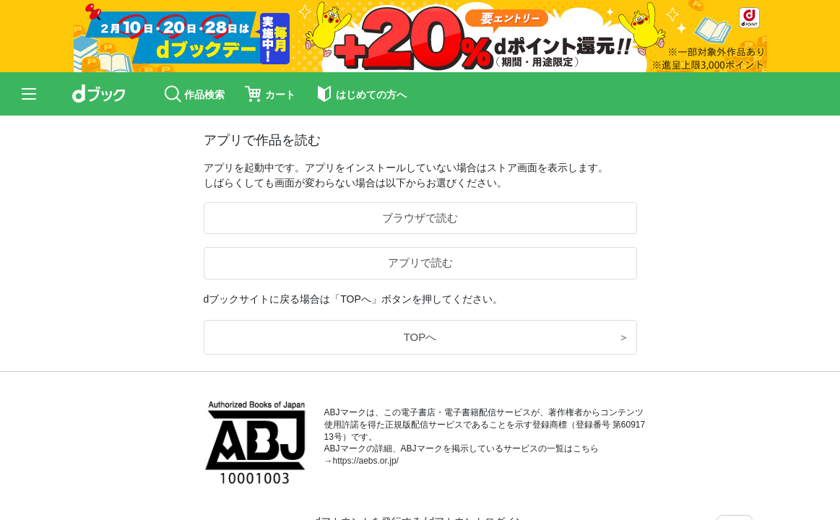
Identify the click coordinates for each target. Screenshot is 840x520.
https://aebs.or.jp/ (366, 461)
